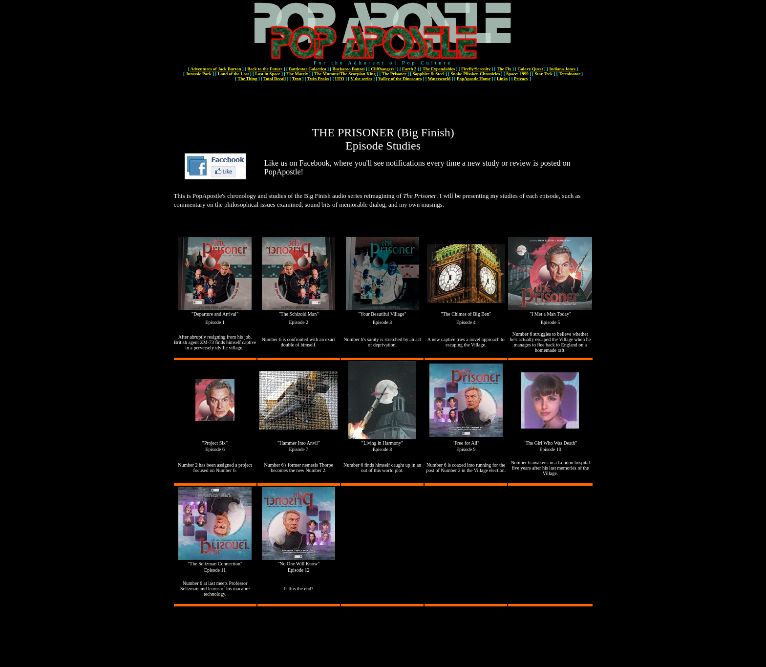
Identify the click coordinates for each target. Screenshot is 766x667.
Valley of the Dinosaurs (400, 78)
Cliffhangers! (383, 68)
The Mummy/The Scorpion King (345, 73)
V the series (361, 78)
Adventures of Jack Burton (215, 68)
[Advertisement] (383, 104)
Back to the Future (264, 68)
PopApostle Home (473, 78)
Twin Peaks (318, 78)
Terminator (569, 73)
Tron (296, 78)
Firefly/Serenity (475, 68)
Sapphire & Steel (428, 73)
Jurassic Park (199, 73)
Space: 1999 (517, 73)
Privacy (521, 78)
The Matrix (297, 73)
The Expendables (439, 68)
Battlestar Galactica (307, 68)
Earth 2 (409, 68)
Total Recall (274, 78)
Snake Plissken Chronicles (475, 73)
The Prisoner (394, 73)
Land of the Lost (233, 73)
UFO (339, 78)
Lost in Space (267, 73)
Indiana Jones (562, 68)
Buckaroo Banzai (348, 68)
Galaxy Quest (530, 68)
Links (502, 78)
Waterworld (439, 78)
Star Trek (544, 73)
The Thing (247, 78)
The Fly (504, 68)
